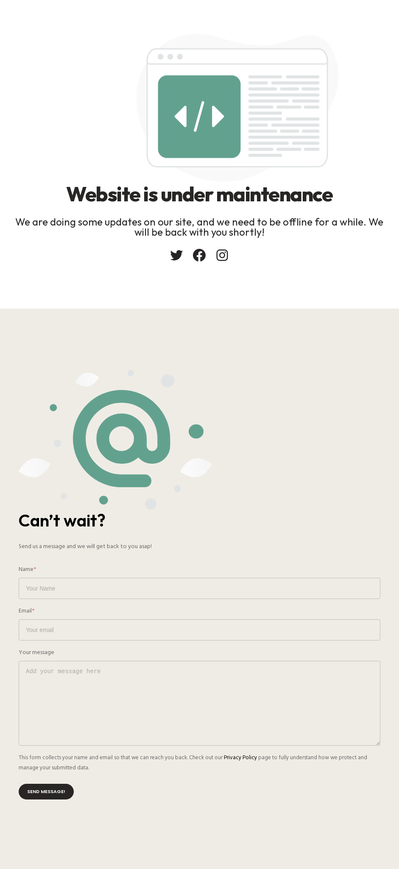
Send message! (46, 791)
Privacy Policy (240, 757)
